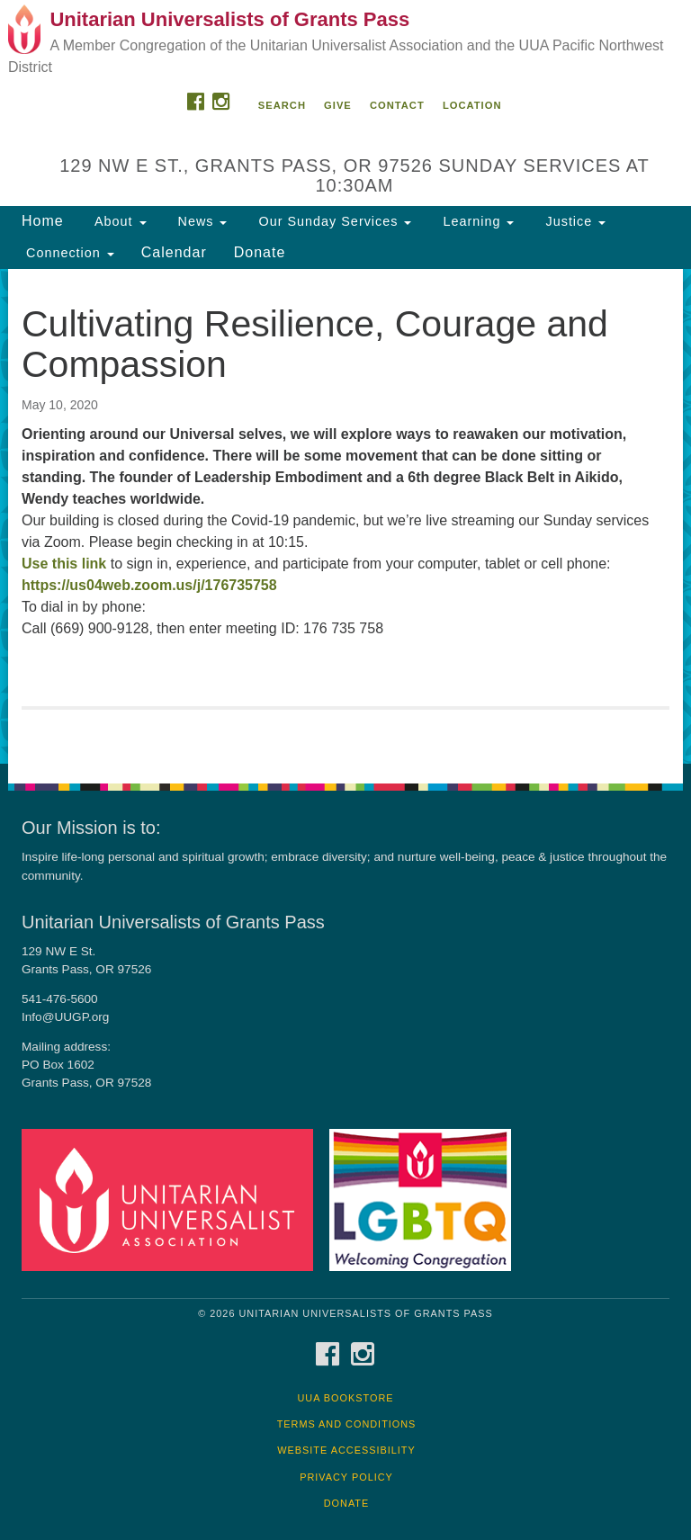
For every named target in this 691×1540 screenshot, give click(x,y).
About (119, 221)
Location (472, 105)
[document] (345, 516)
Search (282, 105)
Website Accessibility (346, 1450)
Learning (476, 221)
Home (43, 220)
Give (338, 105)
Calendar (174, 252)
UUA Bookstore (345, 1397)
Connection (68, 253)
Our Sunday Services (332, 221)
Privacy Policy (346, 1477)
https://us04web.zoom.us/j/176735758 (149, 585)
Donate (260, 252)
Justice (573, 221)
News (201, 221)
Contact (397, 105)
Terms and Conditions (347, 1424)
